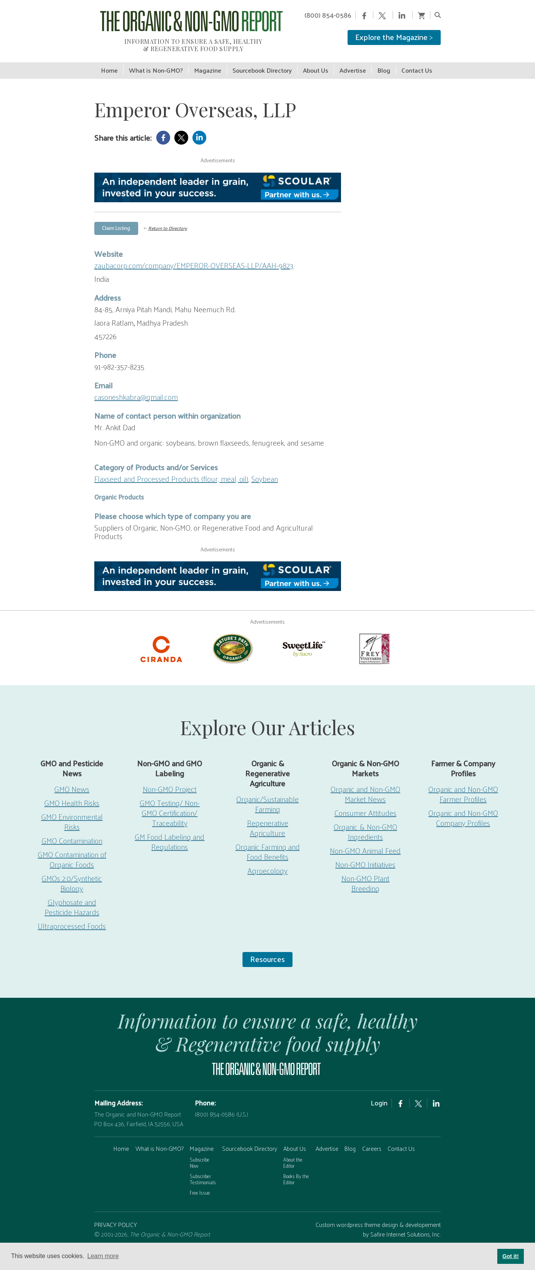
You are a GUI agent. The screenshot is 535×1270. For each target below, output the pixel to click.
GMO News (71, 782)
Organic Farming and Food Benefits (268, 844)
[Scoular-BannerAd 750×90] (217, 180)
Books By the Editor (296, 1171)
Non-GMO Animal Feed (365, 843)
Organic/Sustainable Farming (267, 797)
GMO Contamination (72, 833)
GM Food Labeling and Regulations (169, 834)
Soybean (264, 471)
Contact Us (401, 1140)
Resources (267, 952)
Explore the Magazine (394, 37)
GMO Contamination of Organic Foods (72, 852)
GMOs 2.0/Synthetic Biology (72, 876)
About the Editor (293, 1155)
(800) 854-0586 (327, 15)
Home (121, 1140)
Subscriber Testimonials (203, 1171)
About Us (294, 1140)
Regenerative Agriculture (267, 820)
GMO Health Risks (71, 795)
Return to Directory (167, 220)
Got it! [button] (510, 1256)
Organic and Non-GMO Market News (365, 787)
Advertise (327, 1140)
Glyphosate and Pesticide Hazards (72, 900)
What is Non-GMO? (159, 1140)
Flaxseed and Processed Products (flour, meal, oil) (171, 471)
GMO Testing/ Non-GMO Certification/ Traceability (170, 805)
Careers (371, 1140)
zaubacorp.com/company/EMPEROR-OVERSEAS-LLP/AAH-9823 (193, 258)
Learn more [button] (103, 1256)
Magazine (202, 1140)
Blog (350, 1140)
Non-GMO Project (170, 782)
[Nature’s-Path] (232, 640)
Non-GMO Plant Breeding (365, 876)
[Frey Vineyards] (374, 640)
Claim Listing (116, 220)
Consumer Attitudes (365, 805)
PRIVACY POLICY (115, 1216)
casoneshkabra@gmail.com (136, 389)
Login (379, 1095)
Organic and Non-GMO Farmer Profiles (463, 787)
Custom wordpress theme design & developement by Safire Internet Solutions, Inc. (378, 1221)
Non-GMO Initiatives (365, 857)
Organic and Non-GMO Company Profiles (463, 810)
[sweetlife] (303, 640)
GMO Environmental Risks (72, 814)
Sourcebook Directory (249, 1140)
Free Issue (200, 1185)
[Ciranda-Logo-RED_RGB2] (161, 640)
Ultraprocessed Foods (72, 918)
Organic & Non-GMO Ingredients (365, 824)
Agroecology (267, 863)
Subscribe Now (199, 1155)
